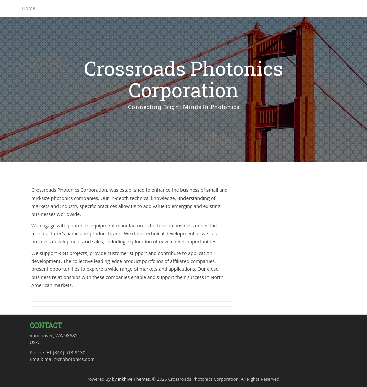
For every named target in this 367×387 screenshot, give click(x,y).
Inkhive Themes (134, 379)
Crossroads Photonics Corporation (183, 79)
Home (28, 8)
